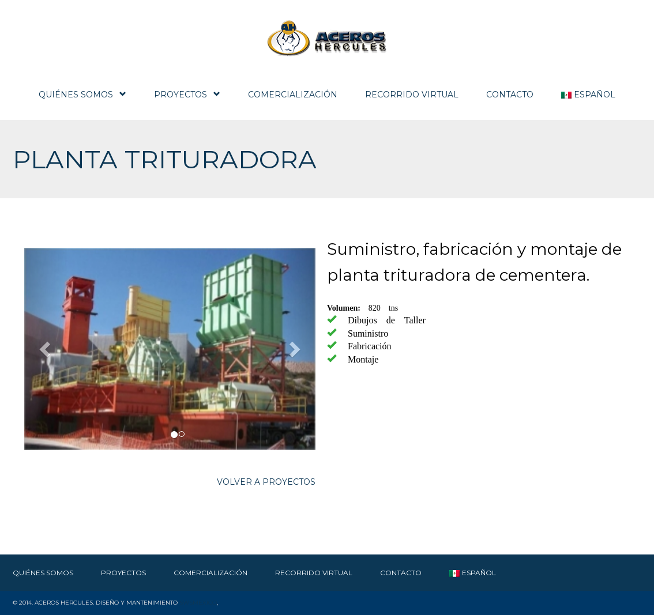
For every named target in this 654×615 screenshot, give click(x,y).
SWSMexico (198, 602)
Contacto (509, 94)
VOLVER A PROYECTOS (266, 482)
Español (588, 94)
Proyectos (187, 94)
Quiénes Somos (82, 94)
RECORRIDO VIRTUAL (411, 94)
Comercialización (292, 94)
